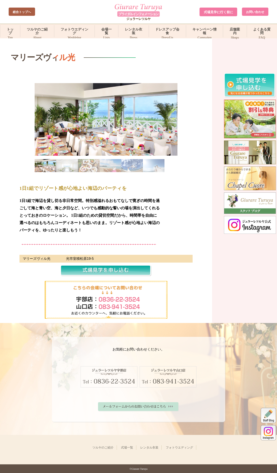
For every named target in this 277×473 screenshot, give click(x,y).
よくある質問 (262, 32)
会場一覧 (106, 32)
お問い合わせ (255, 12)
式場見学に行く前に (218, 12)
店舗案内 (235, 32)
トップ (10, 32)
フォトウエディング (74, 32)
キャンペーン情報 (204, 32)
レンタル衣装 (133, 32)
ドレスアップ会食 (167, 32)
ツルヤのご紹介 (37, 32)
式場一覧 (127, 447)
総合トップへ (22, 12)
